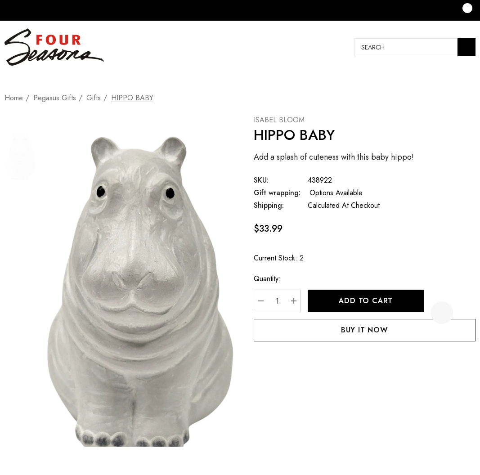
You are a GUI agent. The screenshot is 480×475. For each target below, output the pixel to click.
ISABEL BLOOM (279, 120)
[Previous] (454, 85)
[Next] (469, 85)
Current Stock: (279, 258)
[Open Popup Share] (464, 312)
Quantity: (267, 278)
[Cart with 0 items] (461, 10)
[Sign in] (426, 10)
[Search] (467, 47)
